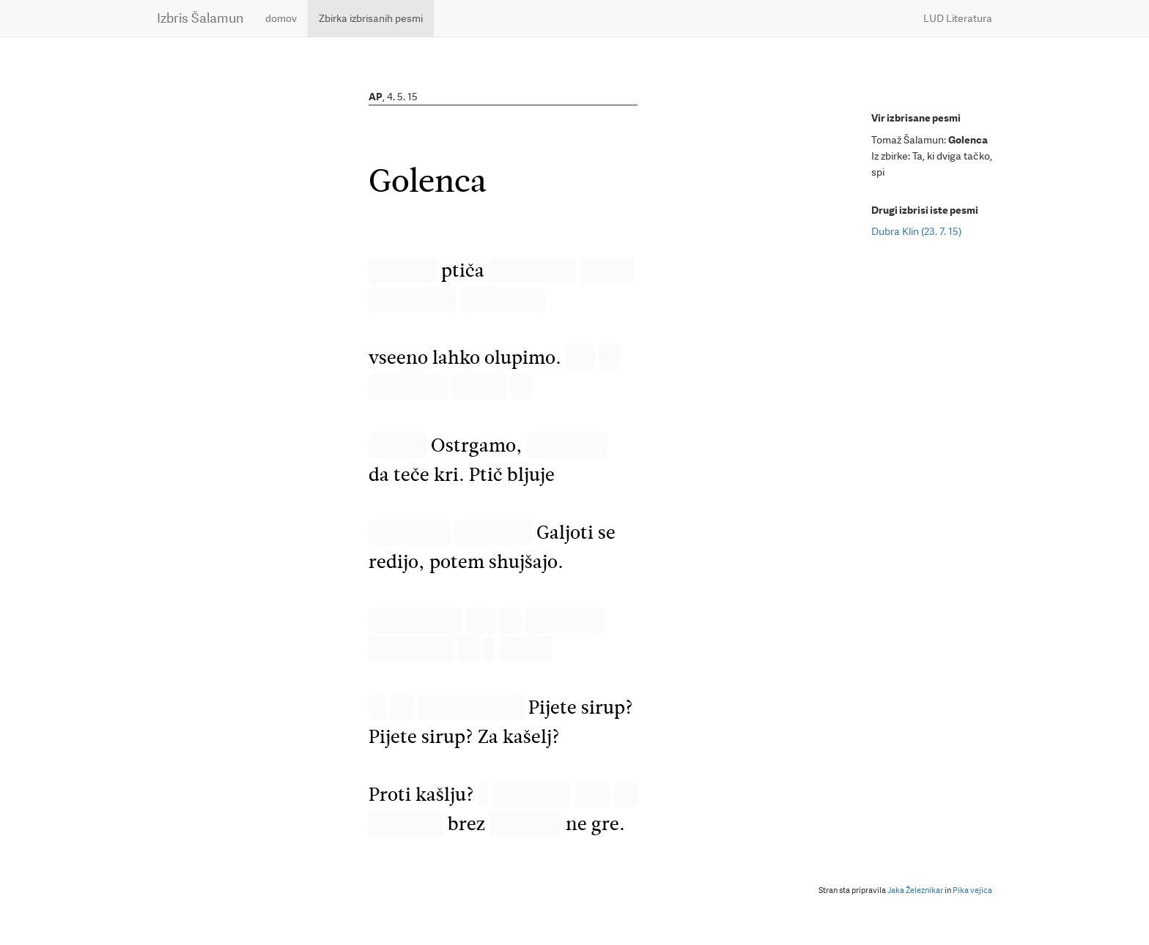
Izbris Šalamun (200, 18)
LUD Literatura (957, 18)
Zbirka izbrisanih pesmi (371, 18)
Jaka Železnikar (915, 890)
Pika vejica (972, 890)
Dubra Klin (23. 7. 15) (916, 231)
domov (281, 18)
